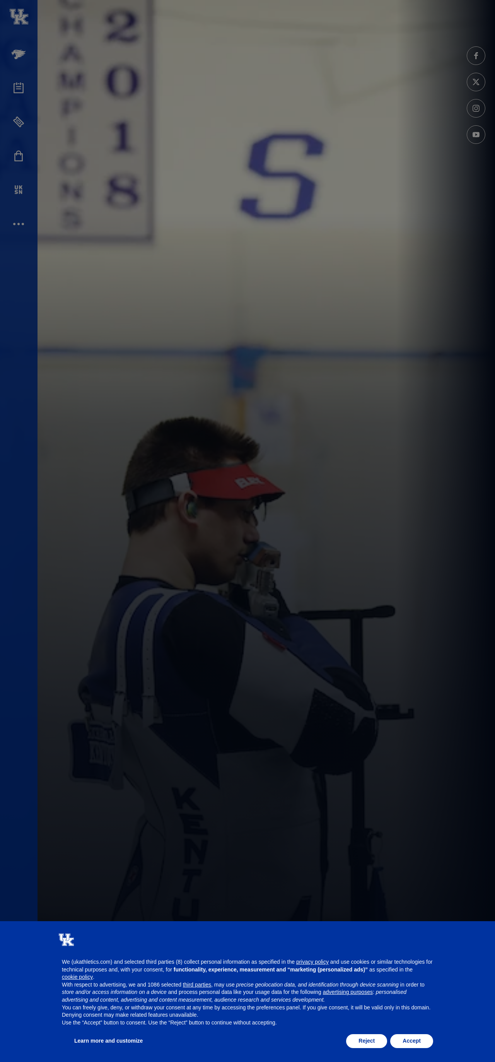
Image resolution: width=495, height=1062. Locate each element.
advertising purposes (348, 992)
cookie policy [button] (77, 977)
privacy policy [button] (312, 962)
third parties (197, 985)
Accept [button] (412, 1041)
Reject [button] (366, 1041)
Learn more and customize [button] (108, 1041)
